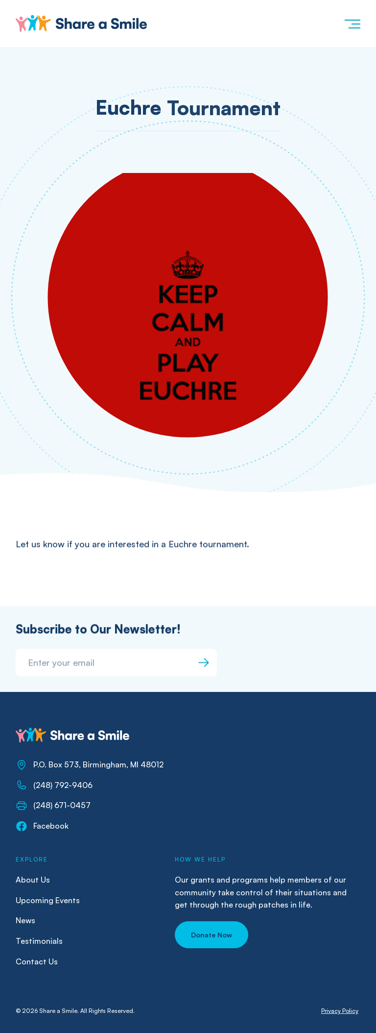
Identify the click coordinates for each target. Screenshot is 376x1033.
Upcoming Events (48, 900)
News (25, 920)
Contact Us (37, 961)
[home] (81, 23)
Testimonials (39, 941)
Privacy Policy (339, 1010)
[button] (352, 23)
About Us (33, 880)
